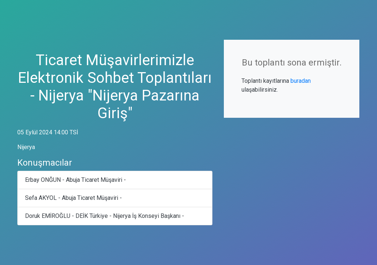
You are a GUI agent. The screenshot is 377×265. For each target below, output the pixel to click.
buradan (300, 80)
